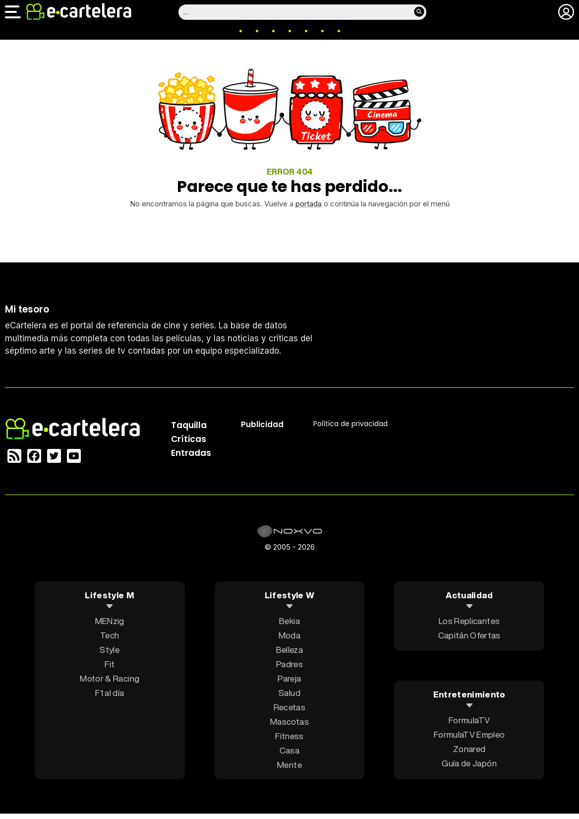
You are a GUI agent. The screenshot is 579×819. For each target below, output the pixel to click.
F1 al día (109, 693)
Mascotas (289, 721)
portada (308, 203)
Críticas (188, 439)
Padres (289, 664)
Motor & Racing (109, 678)
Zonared (469, 749)
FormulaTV (469, 720)
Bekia (289, 621)
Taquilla (189, 425)
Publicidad (262, 424)
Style (109, 649)
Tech (109, 635)
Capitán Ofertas (469, 635)
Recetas (289, 707)
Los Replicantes (469, 621)
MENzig (109, 621)
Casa (289, 750)
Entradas (191, 453)
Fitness (289, 736)
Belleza (289, 649)
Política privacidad (350, 424)
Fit (110, 664)
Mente (289, 764)
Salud (289, 693)
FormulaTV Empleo (469, 734)
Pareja (289, 678)
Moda (289, 635)
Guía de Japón (469, 763)
